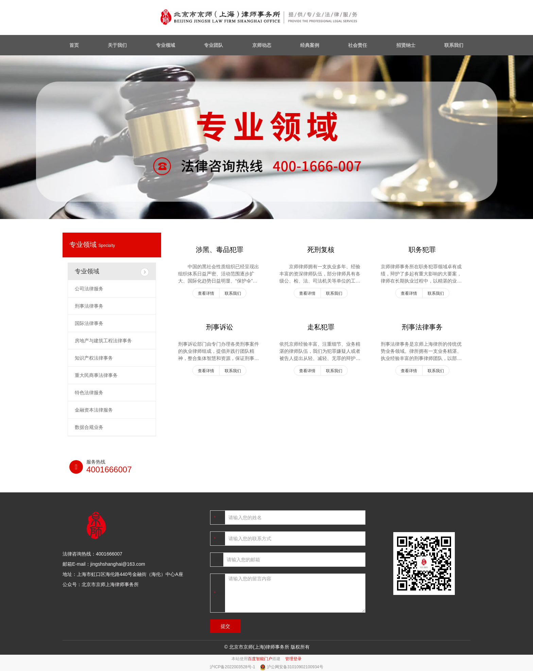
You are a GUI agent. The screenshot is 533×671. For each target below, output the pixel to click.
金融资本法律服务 (94, 410)
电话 (220, 538)
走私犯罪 (320, 327)
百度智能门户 (260, 658)
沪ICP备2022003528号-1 (233, 667)
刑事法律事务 (422, 327)
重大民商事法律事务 (96, 375)
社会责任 (357, 45)
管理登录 (293, 658)
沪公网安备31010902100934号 (295, 667)
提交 (225, 626)
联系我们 (453, 45)
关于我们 (117, 45)
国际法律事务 (89, 323)
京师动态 (261, 45)
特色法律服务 (89, 392)
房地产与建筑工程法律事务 (103, 340)
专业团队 (213, 45)
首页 (74, 45)
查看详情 (206, 293)
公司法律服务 (89, 288)
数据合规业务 (89, 427)
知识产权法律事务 (94, 358)
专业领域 (165, 45)
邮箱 (218, 559)
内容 (220, 593)
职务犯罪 (422, 249)
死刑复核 (320, 249)
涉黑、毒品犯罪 (219, 249)
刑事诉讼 (219, 327)
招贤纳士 (405, 45)
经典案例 (309, 45)
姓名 (220, 517)
